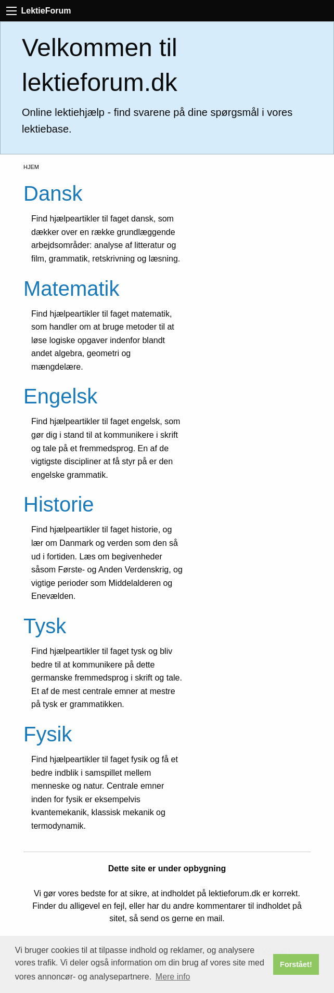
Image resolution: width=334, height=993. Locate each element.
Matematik (71, 288)
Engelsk (60, 396)
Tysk (44, 626)
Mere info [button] (173, 976)
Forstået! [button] (296, 964)
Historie (58, 504)
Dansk (52, 193)
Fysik (47, 734)
